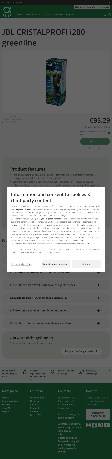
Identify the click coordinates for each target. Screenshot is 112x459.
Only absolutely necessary (56, 264)
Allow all (86, 264)
